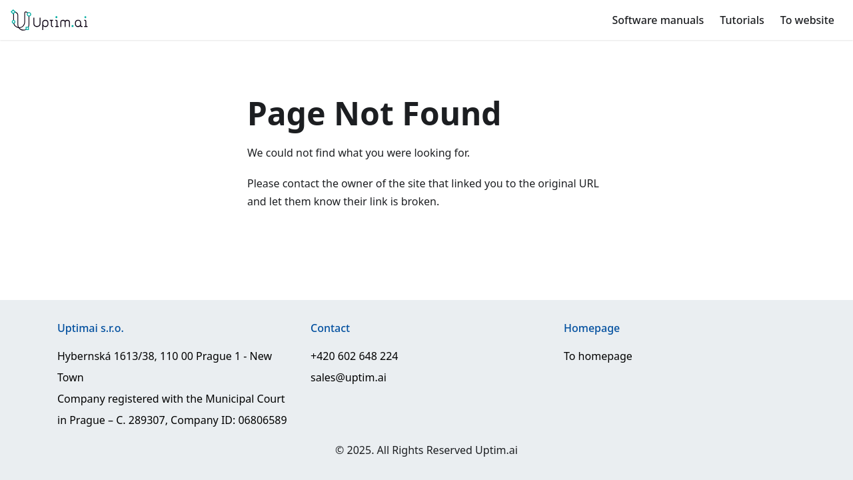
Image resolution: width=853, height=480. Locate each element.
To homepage (598, 356)
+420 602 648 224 (354, 356)
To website (807, 20)
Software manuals (658, 20)
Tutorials (742, 20)
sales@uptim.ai (349, 377)
